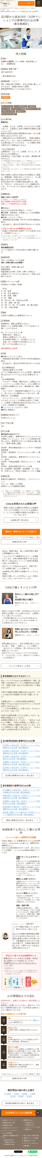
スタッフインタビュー (10, 1130)
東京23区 (2, 9)
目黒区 (21, 1096)
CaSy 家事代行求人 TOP (6, 8)
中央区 (16, 1094)
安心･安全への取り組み (31, 1135)
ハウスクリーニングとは (32, 1127)
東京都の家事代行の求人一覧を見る (19, 1103)
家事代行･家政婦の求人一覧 (11, 1136)
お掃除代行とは (29, 1122)
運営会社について (29, 1140)
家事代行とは (28, 1120)
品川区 (13, 1096)
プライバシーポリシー (31, 1143)
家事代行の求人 (9, 1140)
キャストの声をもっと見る (19, 666)
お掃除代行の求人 (9, 1142)
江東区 (33, 1094)
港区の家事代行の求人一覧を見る (19, 820)
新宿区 (25, 1094)
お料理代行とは (29, 1125)
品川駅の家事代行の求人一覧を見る (19, 775)
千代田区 (7, 1094)
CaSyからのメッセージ (10, 1128)
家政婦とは (28, 1129)
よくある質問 (7, 1133)
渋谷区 (29, 1096)
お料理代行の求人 (9, 1144)
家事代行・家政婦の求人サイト (8, 3)
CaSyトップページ (9, 1120)
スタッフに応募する (26, 3)
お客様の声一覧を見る (20, 520)
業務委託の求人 (8, 1125)
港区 (8, 9)
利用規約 (27, 1146)
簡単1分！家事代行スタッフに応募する (21, 532)
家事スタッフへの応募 (31, 1138)
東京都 (32, 8)
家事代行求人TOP (19, 542)
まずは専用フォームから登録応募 (18, 1113)
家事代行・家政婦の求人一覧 (22, 8)
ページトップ (37, 1112)
